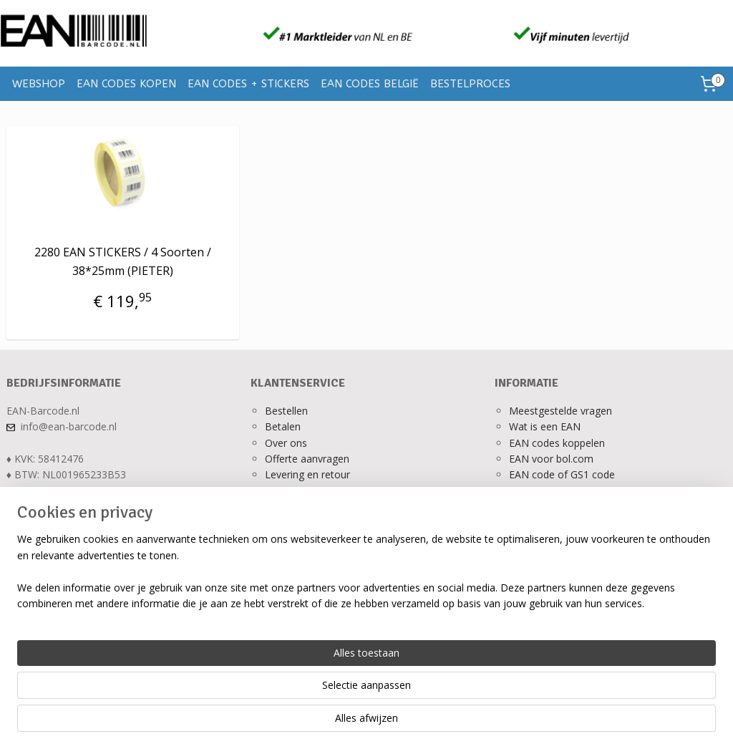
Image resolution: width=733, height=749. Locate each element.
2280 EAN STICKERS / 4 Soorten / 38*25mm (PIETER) (122, 261)
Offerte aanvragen (307, 458)
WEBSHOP (38, 83)
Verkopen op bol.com (558, 491)
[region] (272, 692)
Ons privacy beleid (307, 491)
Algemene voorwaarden (320, 506)
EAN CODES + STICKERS (248, 83)
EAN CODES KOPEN (126, 83)
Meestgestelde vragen (560, 410)
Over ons (286, 443)
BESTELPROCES (470, 83)
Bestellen (286, 410)
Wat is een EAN (545, 426)
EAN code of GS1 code (562, 474)
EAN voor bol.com (551, 458)
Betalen (283, 426)
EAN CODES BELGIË (370, 83)
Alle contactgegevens (55, 506)
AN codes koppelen (560, 443)
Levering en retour (307, 474)
